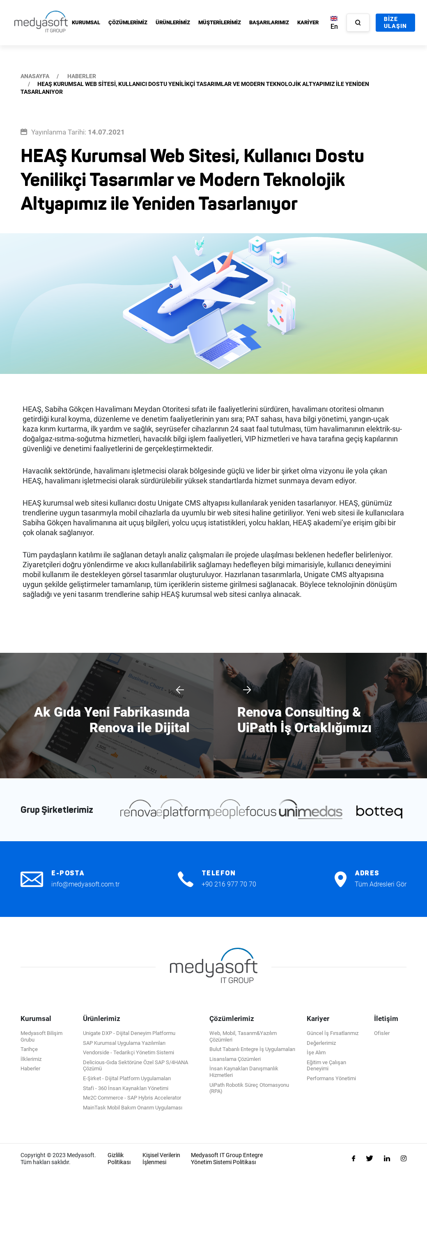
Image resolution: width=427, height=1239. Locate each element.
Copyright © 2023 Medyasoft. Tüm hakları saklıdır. (58, 1158)
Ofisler (382, 1033)
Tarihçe (29, 1049)
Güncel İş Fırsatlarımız (332, 1033)
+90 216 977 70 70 (229, 884)
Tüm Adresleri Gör (380, 884)
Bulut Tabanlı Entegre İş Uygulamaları (252, 1049)
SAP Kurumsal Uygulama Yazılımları (124, 1043)
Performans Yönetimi (331, 1078)
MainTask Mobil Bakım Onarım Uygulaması (132, 1107)
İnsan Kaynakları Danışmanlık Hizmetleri (243, 1071)
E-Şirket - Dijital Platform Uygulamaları (127, 1078)
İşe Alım (316, 1052)
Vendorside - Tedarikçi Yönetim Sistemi (128, 1052)
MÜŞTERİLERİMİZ (219, 22)
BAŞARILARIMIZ (269, 22)
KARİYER (308, 22)
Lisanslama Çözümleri (235, 1059)
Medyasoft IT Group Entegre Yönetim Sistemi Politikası (227, 1158)
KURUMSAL (86, 22)
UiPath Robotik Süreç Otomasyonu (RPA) (249, 1088)
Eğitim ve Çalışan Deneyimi (326, 1065)
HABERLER (81, 76)
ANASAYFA (35, 76)
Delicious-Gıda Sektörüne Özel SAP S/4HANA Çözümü (135, 1065)
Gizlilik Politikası (119, 1158)
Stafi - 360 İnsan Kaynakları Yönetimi (125, 1088)
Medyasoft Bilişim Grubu (41, 1036)
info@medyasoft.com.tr (85, 884)
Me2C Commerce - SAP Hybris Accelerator (132, 1098)
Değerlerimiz (321, 1043)
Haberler (30, 1068)
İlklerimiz (31, 1059)
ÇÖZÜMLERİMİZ (127, 22)
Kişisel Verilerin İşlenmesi (161, 1158)
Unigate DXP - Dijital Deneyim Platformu (129, 1033)
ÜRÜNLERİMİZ (173, 22)
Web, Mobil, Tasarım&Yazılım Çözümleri (243, 1036)
